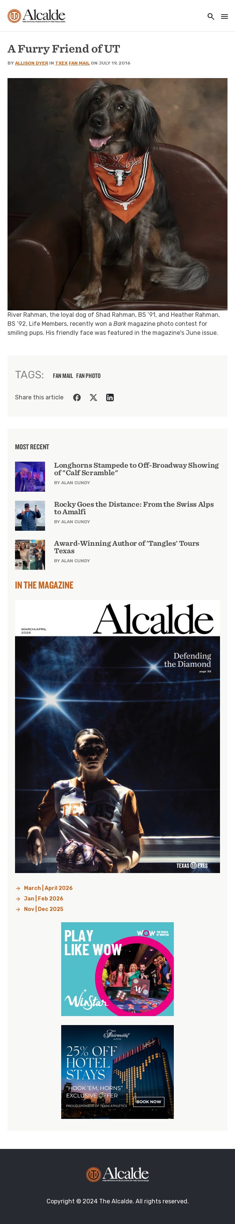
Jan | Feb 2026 (43, 899)
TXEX (61, 63)
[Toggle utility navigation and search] (208, 17)
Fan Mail (79, 63)
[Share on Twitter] (93, 397)
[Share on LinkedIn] (109, 397)
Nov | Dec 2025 (43, 909)
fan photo (88, 376)
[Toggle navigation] (222, 17)
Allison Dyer (31, 63)
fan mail (63, 376)
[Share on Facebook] (76, 397)
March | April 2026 (48, 888)
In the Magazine (44, 585)
